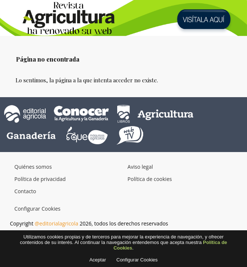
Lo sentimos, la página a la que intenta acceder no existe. (87, 80)
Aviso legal (140, 166)
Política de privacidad (40, 178)
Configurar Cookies (37, 208)
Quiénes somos (33, 166)
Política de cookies (150, 178)
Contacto (25, 191)
